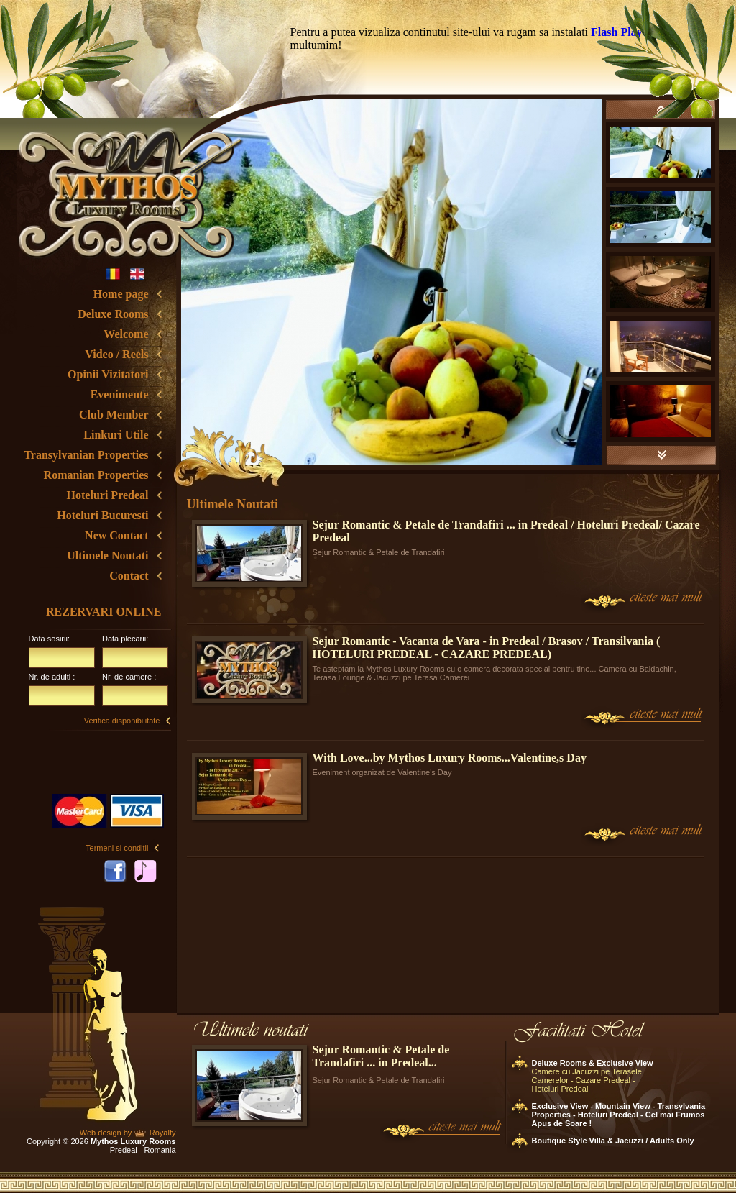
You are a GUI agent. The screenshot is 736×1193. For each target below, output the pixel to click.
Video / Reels (116, 354)
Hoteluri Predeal (108, 495)
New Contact (116, 535)
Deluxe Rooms (113, 314)
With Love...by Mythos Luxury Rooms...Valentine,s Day (449, 757)
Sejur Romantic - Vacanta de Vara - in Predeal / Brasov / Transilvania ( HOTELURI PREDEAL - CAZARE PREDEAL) (487, 647)
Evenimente (120, 394)
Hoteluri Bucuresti (102, 515)
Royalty (163, 1132)
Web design (100, 1132)
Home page (121, 294)
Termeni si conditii (117, 848)
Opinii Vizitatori (108, 374)
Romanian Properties (96, 475)
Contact (128, 576)
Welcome (126, 334)
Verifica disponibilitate (122, 720)
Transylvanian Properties (86, 455)
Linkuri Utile (115, 435)
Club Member (113, 414)
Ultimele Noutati (107, 555)
